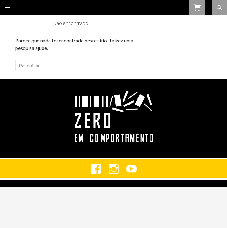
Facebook (96, 168)
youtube (131, 168)
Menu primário (7, 7)
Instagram (114, 168)
